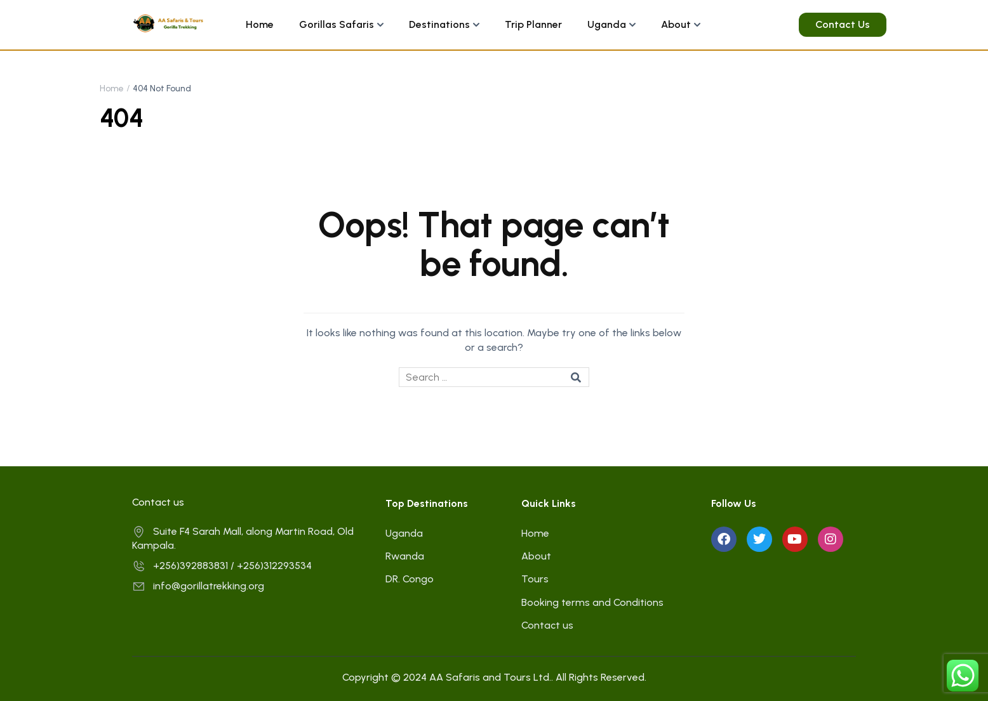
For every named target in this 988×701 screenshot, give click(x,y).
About (676, 24)
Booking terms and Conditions (592, 602)
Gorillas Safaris (336, 24)
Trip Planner (533, 24)
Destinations (439, 24)
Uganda (606, 24)
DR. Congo (409, 579)
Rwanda (404, 556)
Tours (535, 579)
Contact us (547, 625)
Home (260, 24)
